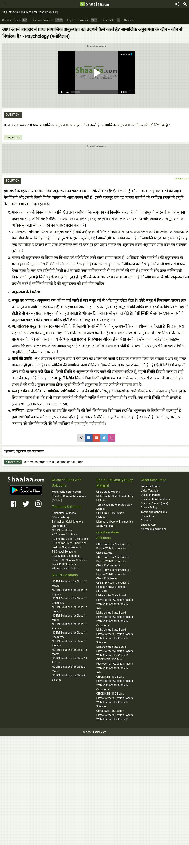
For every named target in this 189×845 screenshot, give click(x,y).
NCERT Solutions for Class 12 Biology (69, 609)
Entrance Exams (150, 486)
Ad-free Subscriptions (153, 528)
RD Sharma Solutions (64, 534)
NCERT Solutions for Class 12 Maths (69, 583)
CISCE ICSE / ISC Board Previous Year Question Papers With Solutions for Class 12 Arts (114, 666)
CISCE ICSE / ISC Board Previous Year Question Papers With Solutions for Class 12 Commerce (114, 683)
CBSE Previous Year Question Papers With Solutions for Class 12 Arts (113, 548)
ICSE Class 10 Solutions (66, 555)
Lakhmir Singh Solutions (66, 547)
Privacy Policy (149, 507)
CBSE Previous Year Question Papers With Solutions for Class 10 (113, 587)
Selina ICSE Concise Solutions (69, 560)
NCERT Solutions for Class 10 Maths (69, 651)
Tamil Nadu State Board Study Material (114, 506)
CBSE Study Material (108, 491)
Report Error (12, 462)
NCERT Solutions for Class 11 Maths (69, 617)
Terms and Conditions (154, 511)
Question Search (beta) (154, 503)
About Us (146, 520)
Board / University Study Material (114, 482)
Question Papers (150, 494)
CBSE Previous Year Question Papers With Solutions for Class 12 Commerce (113, 561)
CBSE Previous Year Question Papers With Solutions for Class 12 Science (113, 574)
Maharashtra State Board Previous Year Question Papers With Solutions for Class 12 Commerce (114, 619)
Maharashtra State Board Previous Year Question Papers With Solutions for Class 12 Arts (114, 602)
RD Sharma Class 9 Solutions (69, 543)
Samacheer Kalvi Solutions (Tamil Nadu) (68, 523)
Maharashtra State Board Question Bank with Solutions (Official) (69, 496)
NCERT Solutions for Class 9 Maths (69, 668)
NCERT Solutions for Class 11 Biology (69, 643)
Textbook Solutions (66, 507)
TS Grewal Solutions (64, 551)
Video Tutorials (149, 490)
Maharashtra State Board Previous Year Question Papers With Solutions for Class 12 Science (114, 636)
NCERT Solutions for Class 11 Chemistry (69, 634)
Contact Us (147, 516)
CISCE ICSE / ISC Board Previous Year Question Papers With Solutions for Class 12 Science (114, 700)
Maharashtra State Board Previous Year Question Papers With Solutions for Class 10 (114, 651)
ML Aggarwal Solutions (65, 568)
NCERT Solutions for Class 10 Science (69, 660)
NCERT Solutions (62, 530)
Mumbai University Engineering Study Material (114, 523)
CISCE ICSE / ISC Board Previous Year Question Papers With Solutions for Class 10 (114, 715)
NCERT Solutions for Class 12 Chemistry (69, 600)
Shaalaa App (148, 524)
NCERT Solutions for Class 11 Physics (69, 626)
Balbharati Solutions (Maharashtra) (64, 515)
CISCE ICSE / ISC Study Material (110, 515)
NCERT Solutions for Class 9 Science (69, 677)
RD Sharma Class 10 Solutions (70, 538)
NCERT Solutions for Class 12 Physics (69, 592)
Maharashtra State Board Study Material (114, 498)
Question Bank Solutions (155, 499)
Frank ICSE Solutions (64, 564)
